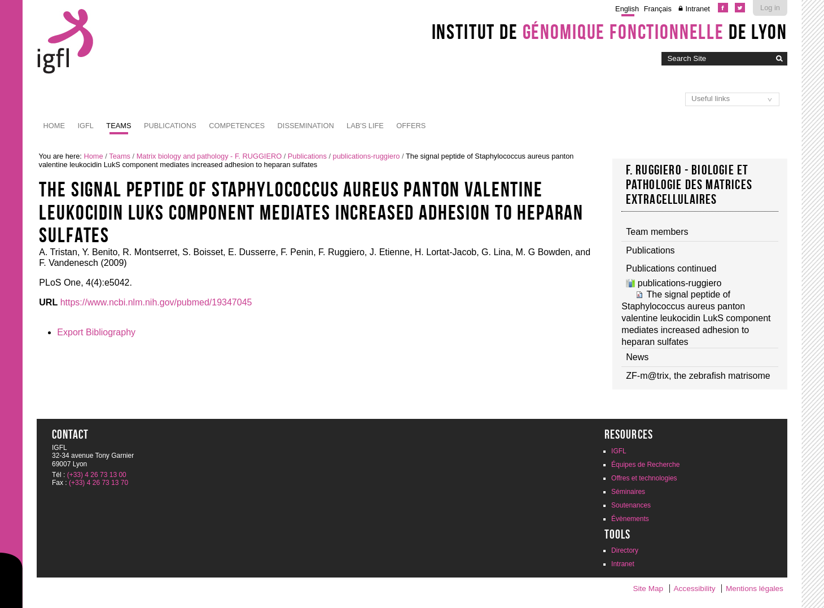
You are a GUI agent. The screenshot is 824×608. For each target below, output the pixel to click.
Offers (411, 125)
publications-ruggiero (366, 156)
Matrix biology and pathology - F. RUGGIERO (209, 156)
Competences (237, 125)
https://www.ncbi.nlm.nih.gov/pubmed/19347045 (156, 302)
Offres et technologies (644, 478)
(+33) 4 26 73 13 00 (96, 475)
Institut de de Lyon (609, 31)
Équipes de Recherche (645, 465)
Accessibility (694, 588)
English (627, 9)
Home (54, 125)
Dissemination (306, 125)
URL (48, 302)
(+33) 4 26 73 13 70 (98, 483)
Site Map (648, 588)
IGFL (85, 125)
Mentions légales (754, 588)
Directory (624, 550)
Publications (170, 125)
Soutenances (631, 505)
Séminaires (628, 492)
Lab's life (365, 125)
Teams (118, 125)
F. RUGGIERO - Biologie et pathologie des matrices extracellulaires (689, 185)
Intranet (697, 9)
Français (658, 9)
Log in (770, 7)
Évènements (630, 519)
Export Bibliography (96, 332)
